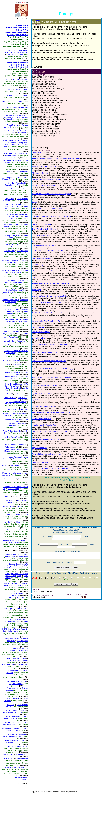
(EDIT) (36, 20)
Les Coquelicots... (20, 809)
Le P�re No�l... (20, 807)
